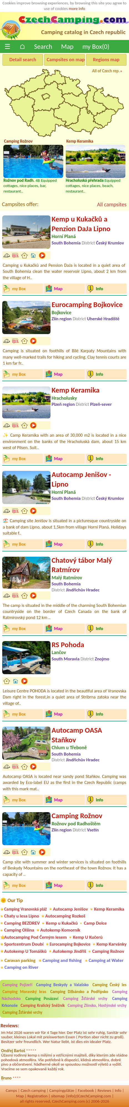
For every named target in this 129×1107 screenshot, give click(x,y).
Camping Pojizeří (17, 984)
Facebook (86, 1090)
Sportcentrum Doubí (24, 944)
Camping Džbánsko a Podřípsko (79, 991)
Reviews (104, 1090)
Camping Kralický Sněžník (43, 1005)
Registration (37, 1095)
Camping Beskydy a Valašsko (62, 984)
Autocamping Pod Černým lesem (35, 937)
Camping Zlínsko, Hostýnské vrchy (97, 1005)
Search (43, 46)
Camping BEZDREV (22, 923)
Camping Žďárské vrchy (85, 998)
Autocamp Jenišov (70, 909)
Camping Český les (109, 984)
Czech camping (33, 1090)
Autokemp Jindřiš (69, 951)
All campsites (112, 204)
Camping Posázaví (42, 998)
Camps (11, 1090)
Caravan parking (20, 960)
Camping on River (21, 967)
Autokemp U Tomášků (25, 951)
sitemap (58, 1095)
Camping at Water (106, 960)
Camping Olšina (19, 930)
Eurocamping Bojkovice (87, 304)
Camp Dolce (95, 923)
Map (67, 46)
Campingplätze (61, 1090)
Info (118, 1090)
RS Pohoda (68, 644)
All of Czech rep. (106, 70)
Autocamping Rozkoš (65, 916)
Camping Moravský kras (24, 991)
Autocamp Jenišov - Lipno (81, 479)
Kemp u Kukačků (62, 923)
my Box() (95, 46)
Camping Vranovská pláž (25, 909)
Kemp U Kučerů (88, 937)
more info (77, 8)
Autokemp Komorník (60, 930)
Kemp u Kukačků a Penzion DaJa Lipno (81, 224)
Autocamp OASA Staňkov (77, 735)
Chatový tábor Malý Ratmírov (82, 565)
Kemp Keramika (76, 390)
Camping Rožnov (77, 815)
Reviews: (10, 1026)
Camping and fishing (62, 960)
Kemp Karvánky (112, 944)
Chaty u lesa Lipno (21, 916)
